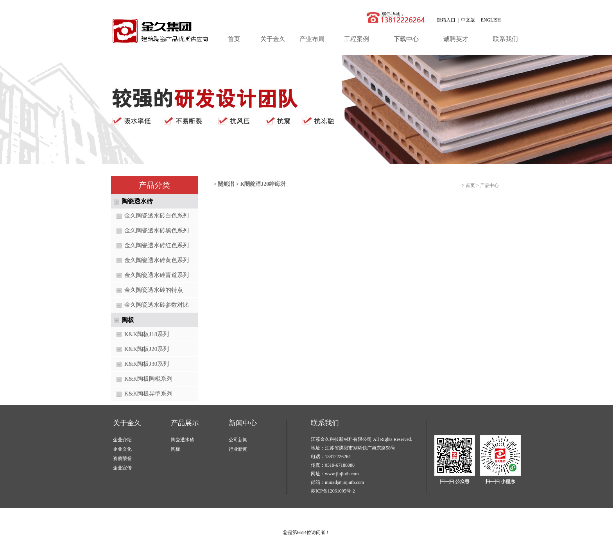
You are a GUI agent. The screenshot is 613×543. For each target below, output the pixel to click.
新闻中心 (243, 423)
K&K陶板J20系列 (140, 349)
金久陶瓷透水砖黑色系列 (150, 231)
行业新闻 (238, 449)
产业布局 (311, 39)
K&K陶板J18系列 (140, 334)
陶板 (175, 449)
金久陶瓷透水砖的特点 (147, 290)
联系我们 (505, 39)
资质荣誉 (122, 458)
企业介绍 (122, 439)
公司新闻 (238, 439)
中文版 (468, 20)
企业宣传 (122, 468)
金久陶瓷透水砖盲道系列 (150, 275)
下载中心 (406, 39)
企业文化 (122, 449)
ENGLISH (491, 20)
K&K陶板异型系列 (141, 394)
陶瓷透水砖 (182, 439)
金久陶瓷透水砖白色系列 (150, 216)
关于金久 (272, 39)
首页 (234, 39)
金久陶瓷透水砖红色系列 (150, 246)
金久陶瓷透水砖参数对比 (150, 305)
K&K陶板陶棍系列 (141, 379)
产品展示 (185, 423)
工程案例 (356, 39)
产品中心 (489, 185)
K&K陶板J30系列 (140, 364)
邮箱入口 (446, 20)
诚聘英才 (455, 39)
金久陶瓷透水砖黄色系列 (150, 260)
